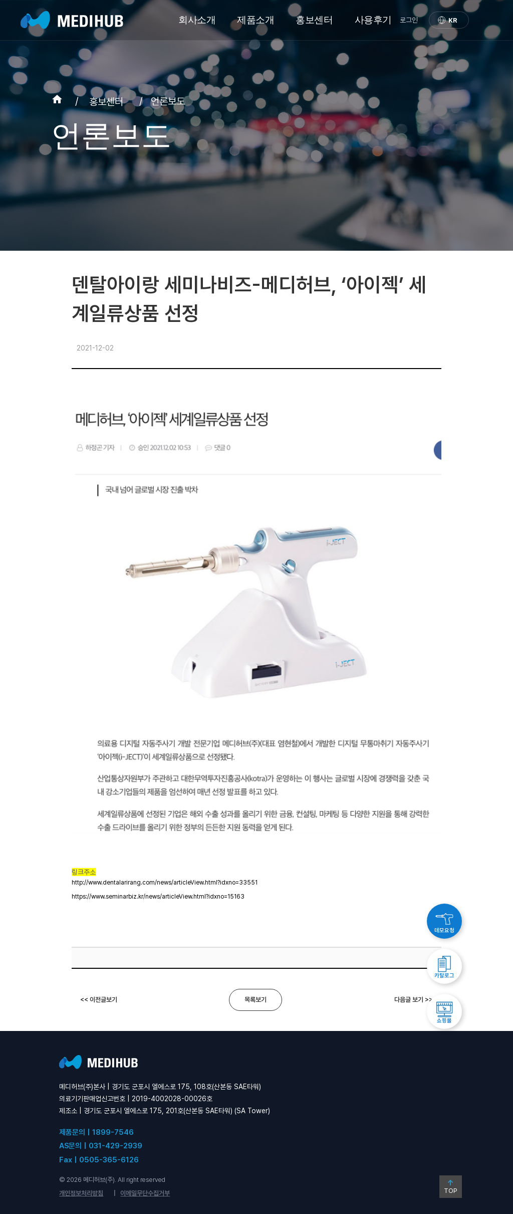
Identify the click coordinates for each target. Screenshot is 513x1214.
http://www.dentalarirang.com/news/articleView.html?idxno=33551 (165, 882)
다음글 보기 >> (413, 999)
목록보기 (255, 999)
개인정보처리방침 (81, 1193)
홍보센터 (314, 20)
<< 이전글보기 (98, 999)
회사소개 (196, 20)
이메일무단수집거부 (145, 1193)
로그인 (409, 20)
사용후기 (373, 20)
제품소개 (255, 20)
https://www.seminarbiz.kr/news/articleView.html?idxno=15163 (158, 896)
